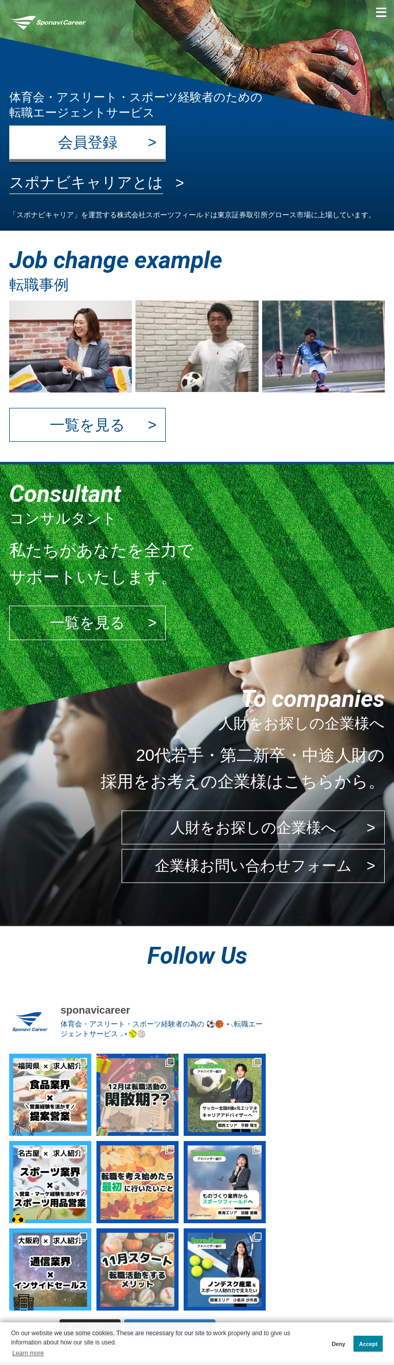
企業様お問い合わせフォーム (253, 865)
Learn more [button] (28, 1353)
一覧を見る (87, 425)
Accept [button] (368, 1344)
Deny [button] (338, 1344)
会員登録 (87, 142)
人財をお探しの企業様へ (253, 827)
